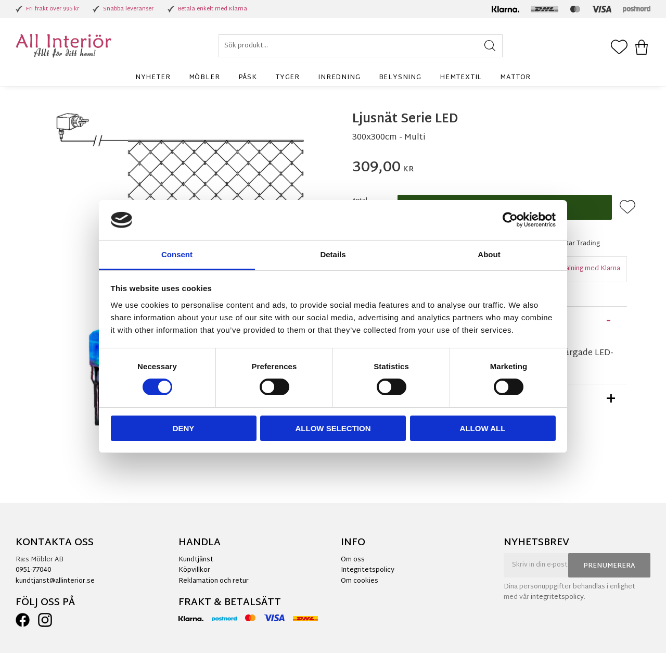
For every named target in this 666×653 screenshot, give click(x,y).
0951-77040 (33, 570)
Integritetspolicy (367, 570)
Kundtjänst (195, 560)
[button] (619, 48)
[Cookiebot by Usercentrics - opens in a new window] (510, 220)
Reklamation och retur (213, 581)
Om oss (353, 560)
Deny (184, 428)
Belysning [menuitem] (400, 77)
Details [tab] (332, 254)
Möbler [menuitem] (204, 77)
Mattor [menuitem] (515, 77)
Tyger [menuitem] (287, 77)
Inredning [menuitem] (339, 77)
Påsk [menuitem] (247, 77)
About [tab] (489, 254)
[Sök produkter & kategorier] (361, 45)
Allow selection (333, 428)
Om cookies (359, 581)
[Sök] (490, 45)
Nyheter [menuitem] (153, 77)
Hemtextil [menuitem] (461, 77)
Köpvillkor (194, 570)
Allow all (483, 428)
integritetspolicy (557, 597)
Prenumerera (609, 566)
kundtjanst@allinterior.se (55, 581)
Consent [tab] (177, 254)
